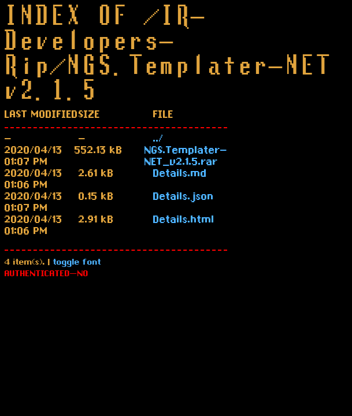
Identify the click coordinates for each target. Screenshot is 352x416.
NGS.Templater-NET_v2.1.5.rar (185, 157)
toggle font (77, 263)
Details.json (183, 197)
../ (158, 140)
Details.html (183, 220)
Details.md (180, 174)
